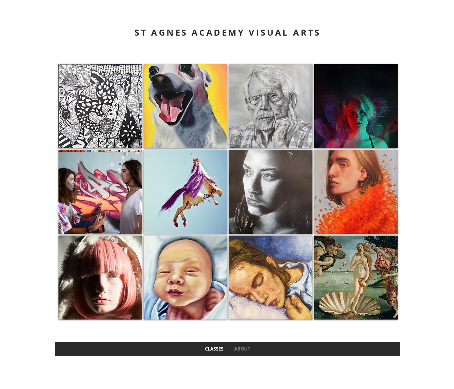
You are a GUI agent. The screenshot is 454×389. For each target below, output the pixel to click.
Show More (228, 324)
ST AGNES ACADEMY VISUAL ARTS (228, 32)
